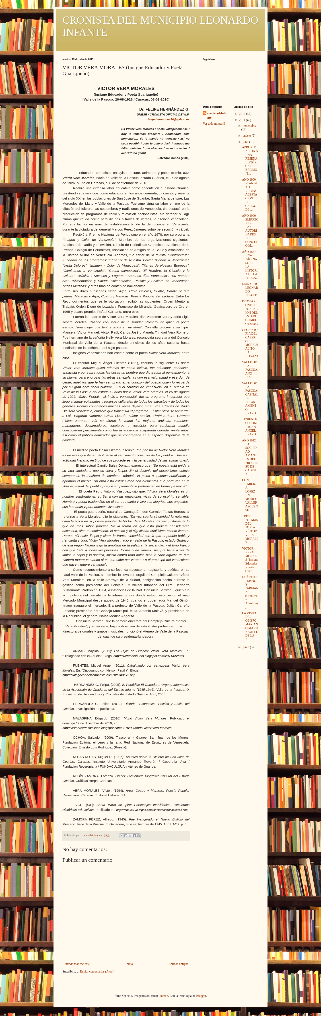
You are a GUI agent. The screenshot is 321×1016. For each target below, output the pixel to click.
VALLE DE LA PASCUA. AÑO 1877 (250, 370)
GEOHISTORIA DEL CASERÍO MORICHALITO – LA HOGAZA (250, 343)
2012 (242, 113)
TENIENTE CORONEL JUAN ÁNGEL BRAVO (250, 427)
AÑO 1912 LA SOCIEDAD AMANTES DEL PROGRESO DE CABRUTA (250, 457)
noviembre (249, 125)
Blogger (201, 995)
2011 (242, 120)
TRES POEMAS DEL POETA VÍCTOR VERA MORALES (250, 529)
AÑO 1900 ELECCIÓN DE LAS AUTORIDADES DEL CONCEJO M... (250, 230)
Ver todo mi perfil (214, 123)
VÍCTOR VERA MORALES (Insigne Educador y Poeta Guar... (250, 560)
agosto (247, 135)
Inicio (129, 964)
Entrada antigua (178, 964)
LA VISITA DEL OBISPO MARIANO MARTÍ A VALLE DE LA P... (250, 626)
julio (246, 142)
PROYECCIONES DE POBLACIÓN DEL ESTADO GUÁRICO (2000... (250, 313)
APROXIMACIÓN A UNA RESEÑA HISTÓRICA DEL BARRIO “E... (250, 160)
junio (246, 647)
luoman (163, 995)
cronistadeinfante (216, 116)
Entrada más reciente (77, 964)
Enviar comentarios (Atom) (97, 971)
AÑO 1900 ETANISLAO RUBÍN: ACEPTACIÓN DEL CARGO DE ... (250, 194)
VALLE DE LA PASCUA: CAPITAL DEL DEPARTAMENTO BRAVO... (250, 398)
